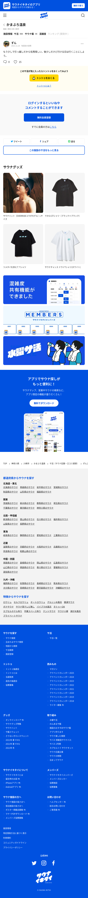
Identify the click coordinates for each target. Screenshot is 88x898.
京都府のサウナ (27, 546)
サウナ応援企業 (56, 751)
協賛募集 (9, 685)
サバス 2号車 (55, 743)
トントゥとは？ (44, 85)
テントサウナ (49, 611)
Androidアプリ (12, 786)
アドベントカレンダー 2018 (62, 701)
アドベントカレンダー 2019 (62, 697)
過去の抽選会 (11, 681)
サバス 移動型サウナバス (60, 740)
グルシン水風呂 (54, 602)
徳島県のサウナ (27, 567)
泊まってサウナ (56, 760)
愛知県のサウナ (44, 535)
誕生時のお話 (11, 778)
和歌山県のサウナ (28, 551)
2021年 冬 (10, 747)
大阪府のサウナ (44, 546)
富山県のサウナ (27, 519)
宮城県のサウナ (61, 487)
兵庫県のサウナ (61, 546)
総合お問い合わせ (57, 805)
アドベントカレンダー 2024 (62, 677)
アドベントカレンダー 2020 (62, 692)
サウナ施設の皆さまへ (15, 801)
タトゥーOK (59, 606)
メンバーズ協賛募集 (14, 817)
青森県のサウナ (27, 487)
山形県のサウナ (27, 491)
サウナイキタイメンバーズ (61, 775)
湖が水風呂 (75, 611)
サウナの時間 (55, 756)
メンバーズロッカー (58, 778)
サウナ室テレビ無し (25, 606)
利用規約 (7, 837)
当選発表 (9, 677)
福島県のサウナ (44, 491)
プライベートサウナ (12, 615)
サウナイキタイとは (14, 775)
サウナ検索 (10, 638)
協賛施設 (53, 782)
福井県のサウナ (61, 519)
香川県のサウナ (44, 567)
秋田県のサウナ (10, 491)
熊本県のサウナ (61, 583)
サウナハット (11, 727)
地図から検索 (11, 646)
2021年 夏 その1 (13, 740)
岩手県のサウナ (44, 487)
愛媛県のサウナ (61, 567)
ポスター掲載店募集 (14, 809)
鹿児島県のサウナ (45, 587)
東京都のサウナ (27, 507)
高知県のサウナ (10, 571)
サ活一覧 (53, 638)
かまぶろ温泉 (16, 24)
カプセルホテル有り (12, 611)
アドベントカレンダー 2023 (62, 681)
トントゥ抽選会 (12, 669)
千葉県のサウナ (10, 507)
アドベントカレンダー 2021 (62, 689)
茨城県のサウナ (10, 503)
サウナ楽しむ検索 (57, 736)
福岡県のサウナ (10, 583)
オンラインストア (13, 720)
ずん (13, 43)
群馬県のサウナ (44, 503)
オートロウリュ (37, 602)
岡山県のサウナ (44, 562)
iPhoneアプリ (12, 782)
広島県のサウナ (61, 562)
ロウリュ (7, 602)
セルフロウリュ (21, 602)
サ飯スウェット (12, 731)
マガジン (53, 669)
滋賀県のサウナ (10, 546)
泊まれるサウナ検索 (14, 642)
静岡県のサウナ (27, 535)
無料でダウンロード (44, 403)
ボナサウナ (8, 606)
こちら (53, 126)
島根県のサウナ (27, 562)
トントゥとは (11, 672)
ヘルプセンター (56, 801)
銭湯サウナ (69, 602)
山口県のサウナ (10, 567)
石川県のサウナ (44, 519)
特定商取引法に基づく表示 (14, 833)
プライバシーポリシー (13, 847)
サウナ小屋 (63, 611)
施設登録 (9, 654)
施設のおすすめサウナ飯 (60, 727)
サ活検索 (9, 650)
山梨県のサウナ (10, 523)
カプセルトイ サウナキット (61, 747)
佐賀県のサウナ (27, 583)
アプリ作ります (56, 731)
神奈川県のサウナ (45, 507)
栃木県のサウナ (27, 503)
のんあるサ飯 (55, 723)
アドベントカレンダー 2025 (62, 672)
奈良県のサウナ (10, 551)
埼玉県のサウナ (61, 503)
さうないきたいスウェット (17, 736)
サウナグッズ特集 (13, 723)
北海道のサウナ (10, 487)
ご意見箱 (53, 809)
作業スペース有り (32, 611)
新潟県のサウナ (10, 519)
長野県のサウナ (27, 523)
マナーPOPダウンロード (16, 813)
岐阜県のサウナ (10, 535)
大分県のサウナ (10, 587)
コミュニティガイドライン (14, 842)
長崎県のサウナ (44, 583)
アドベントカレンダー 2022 (62, 685)
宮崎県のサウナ (27, 587)
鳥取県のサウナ (10, 562)
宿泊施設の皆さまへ (14, 805)
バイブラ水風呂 (44, 606)
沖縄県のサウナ (63, 587)
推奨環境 (7, 828)
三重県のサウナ (61, 535)
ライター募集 (55, 705)
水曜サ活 (53, 720)
